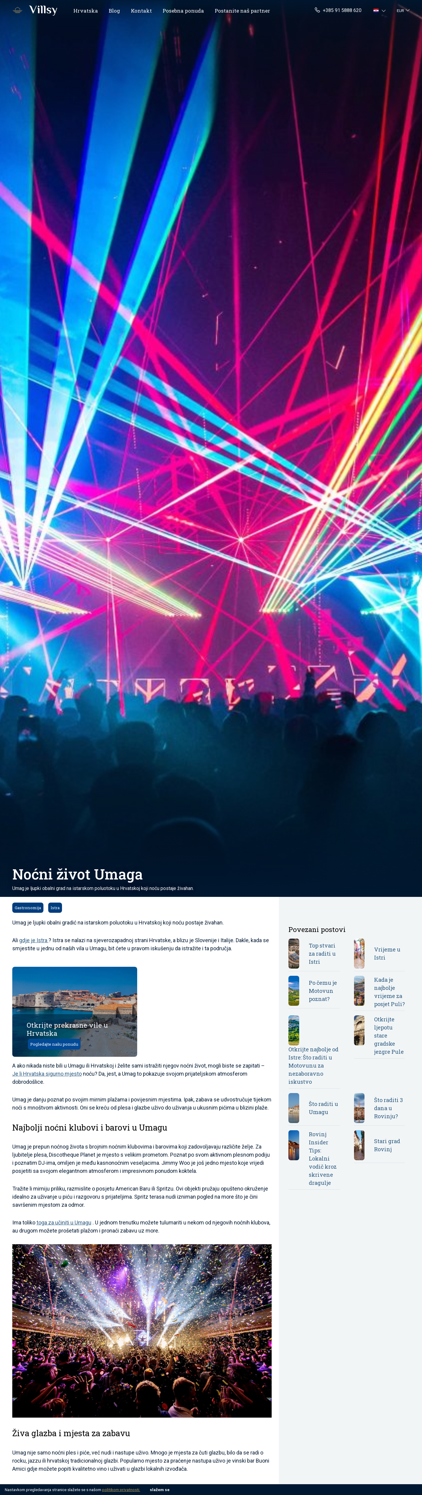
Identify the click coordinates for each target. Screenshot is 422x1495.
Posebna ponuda (183, 10)
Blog (114, 10)
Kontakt (141, 10)
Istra (55, 907)
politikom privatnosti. (121, 1489)
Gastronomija (28, 907)
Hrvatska (85, 10)
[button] (380, 10)
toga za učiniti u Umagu (64, 1222)
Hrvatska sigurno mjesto (52, 1074)
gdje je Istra (34, 940)
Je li (17, 1074)
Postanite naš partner (242, 10)
